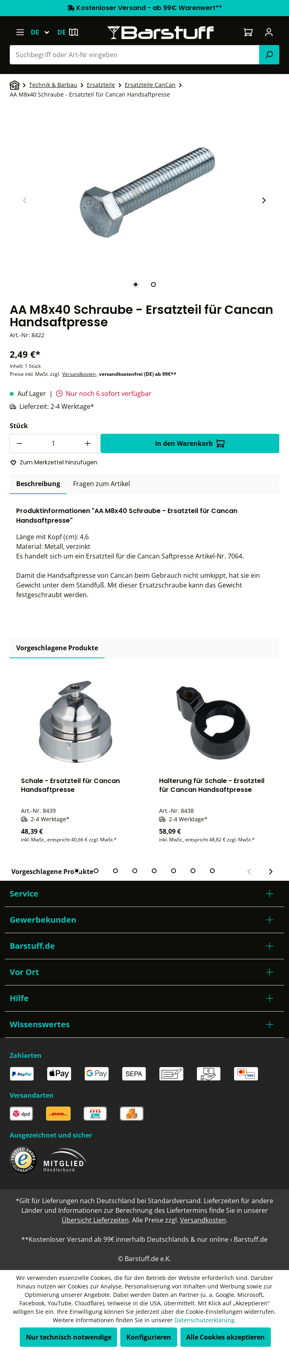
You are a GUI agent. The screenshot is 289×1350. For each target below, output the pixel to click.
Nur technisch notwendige (68, 1337)
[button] (144, 894)
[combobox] (135, 54)
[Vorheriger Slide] (25, 200)
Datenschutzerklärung (204, 1320)
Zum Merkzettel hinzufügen (53, 462)
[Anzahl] (53, 443)
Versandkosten (79, 374)
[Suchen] (269, 54)
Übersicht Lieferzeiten (95, 1220)
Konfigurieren (148, 1337)
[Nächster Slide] (263, 200)
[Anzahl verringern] (19, 443)
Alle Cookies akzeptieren (225, 1337)
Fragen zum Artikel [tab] (101, 483)
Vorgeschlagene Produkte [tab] (57, 647)
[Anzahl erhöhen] (87, 443)
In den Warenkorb (190, 443)
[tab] (135, 284)
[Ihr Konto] (269, 32)
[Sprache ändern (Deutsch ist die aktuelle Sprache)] (43, 32)
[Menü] (20, 32)
